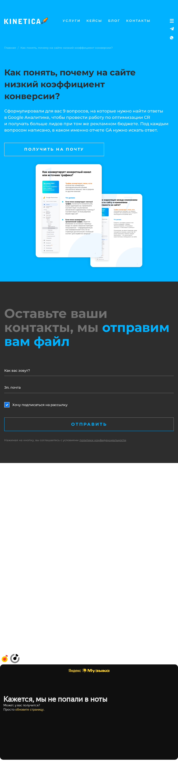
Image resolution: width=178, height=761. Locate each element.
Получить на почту (54, 149)
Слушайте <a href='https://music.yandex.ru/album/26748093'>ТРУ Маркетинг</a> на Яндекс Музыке (89, 712)
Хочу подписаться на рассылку (40, 405)
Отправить (89, 424)
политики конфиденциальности (102, 440)
